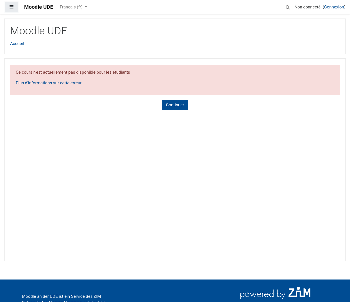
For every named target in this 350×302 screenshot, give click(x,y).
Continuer (175, 104)
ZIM (97, 296)
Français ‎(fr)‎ (72, 7)
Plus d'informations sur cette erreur (48, 82)
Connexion (334, 7)
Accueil (17, 43)
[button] (287, 6)
